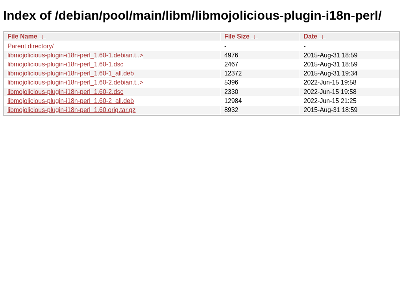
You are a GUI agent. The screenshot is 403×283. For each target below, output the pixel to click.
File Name (22, 36)
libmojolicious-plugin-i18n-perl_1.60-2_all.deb (70, 100)
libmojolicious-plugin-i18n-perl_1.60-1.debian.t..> (75, 55)
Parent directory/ (30, 46)
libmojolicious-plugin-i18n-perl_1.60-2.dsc (65, 91)
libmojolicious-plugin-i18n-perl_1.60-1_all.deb (70, 73)
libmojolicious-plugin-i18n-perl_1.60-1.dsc (65, 64)
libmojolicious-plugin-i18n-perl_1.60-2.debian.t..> (75, 82)
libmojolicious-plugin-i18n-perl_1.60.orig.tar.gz (71, 110)
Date (310, 36)
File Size (237, 36)
